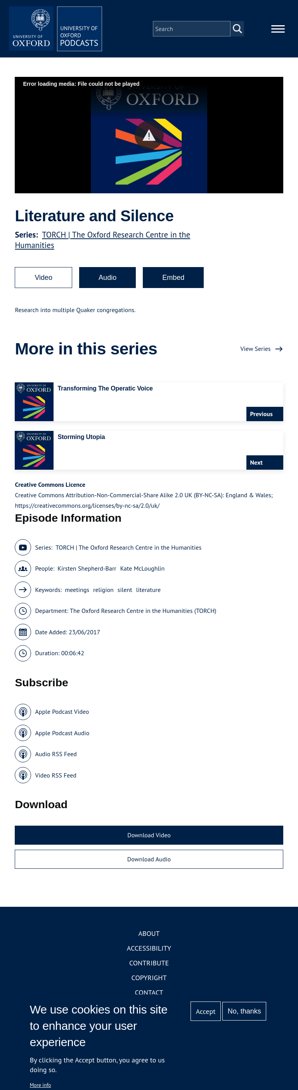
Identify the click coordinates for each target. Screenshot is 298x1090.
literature (148, 590)
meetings (77, 590)
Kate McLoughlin (142, 568)
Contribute (149, 962)
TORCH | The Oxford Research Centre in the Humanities (128, 547)
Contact (149, 992)
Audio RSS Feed (55, 754)
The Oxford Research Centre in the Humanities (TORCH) (143, 610)
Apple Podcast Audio (62, 733)
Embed (173, 277)
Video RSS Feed (55, 775)
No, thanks (244, 1011)
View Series (255, 348)
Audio (107, 277)
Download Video (148, 835)
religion (103, 590)
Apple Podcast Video (62, 711)
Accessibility (149, 948)
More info (40, 1084)
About (148, 933)
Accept (206, 1011)
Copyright (149, 977)
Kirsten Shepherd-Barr (86, 568)
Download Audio (149, 859)
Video (43, 277)
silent (125, 590)
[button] (149, 135)
